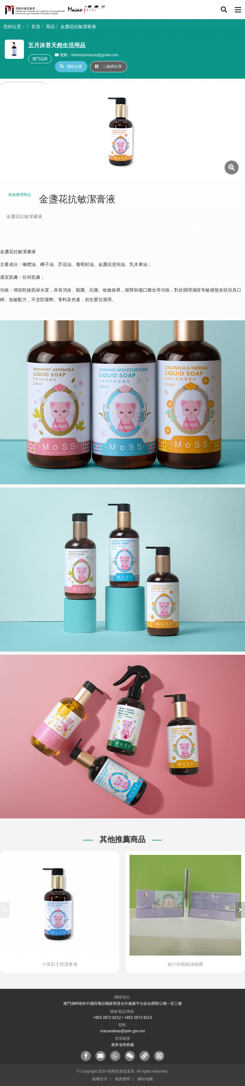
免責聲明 (122, 1079)
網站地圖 (145, 1079)
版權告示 (100, 1079)
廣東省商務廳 (122, 1045)
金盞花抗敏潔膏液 (78, 26)
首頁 (35, 26)
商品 (50, 26)
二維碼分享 (108, 66)
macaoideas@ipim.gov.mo (122, 1031)
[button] (240, 910)
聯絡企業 (71, 66)
